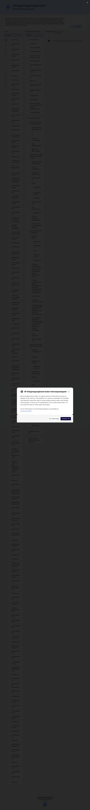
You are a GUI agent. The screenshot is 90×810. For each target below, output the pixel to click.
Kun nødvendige (54, 418)
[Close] (69, 392)
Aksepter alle (66, 418)
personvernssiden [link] (25, 411)
